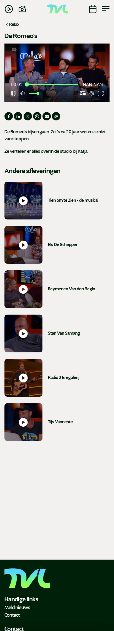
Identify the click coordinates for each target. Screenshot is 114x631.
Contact (12, 615)
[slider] (52, 84)
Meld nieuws (17, 607)
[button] (57, 74)
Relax (11, 24)
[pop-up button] (91, 93)
